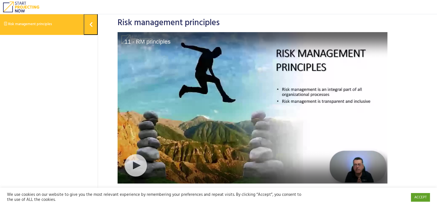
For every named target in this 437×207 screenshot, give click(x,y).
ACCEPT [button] (420, 197)
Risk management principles (28, 24)
